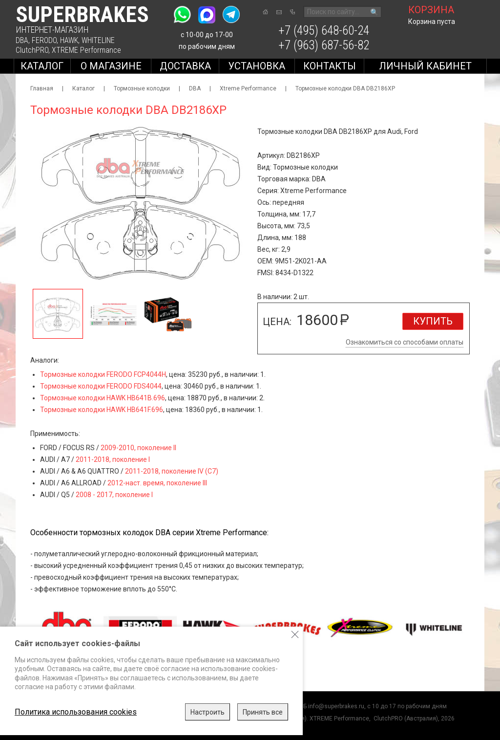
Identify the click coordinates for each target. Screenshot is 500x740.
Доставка (185, 66)
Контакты (329, 66)
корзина (431, 10)
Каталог (42, 66)
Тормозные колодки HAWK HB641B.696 (102, 398)
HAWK (69, 40)
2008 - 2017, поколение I (114, 495)
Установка (256, 66)
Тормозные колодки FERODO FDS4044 (101, 386)
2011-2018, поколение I (113, 459)
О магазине (111, 66)
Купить (433, 321)
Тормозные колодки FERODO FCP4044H (103, 374)
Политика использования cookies (76, 712)
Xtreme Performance (248, 88)
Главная (41, 88)
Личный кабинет (425, 66)
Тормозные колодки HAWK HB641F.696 (101, 410)
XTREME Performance (86, 50)
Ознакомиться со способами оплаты (404, 342)
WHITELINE (98, 40)
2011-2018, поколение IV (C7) (171, 471)
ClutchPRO (32, 50)
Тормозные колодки (142, 88)
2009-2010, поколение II (138, 448)
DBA (22, 40)
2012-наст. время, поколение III (157, 483)
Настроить (207, 712)
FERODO (44, 40)
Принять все (263, 712)
